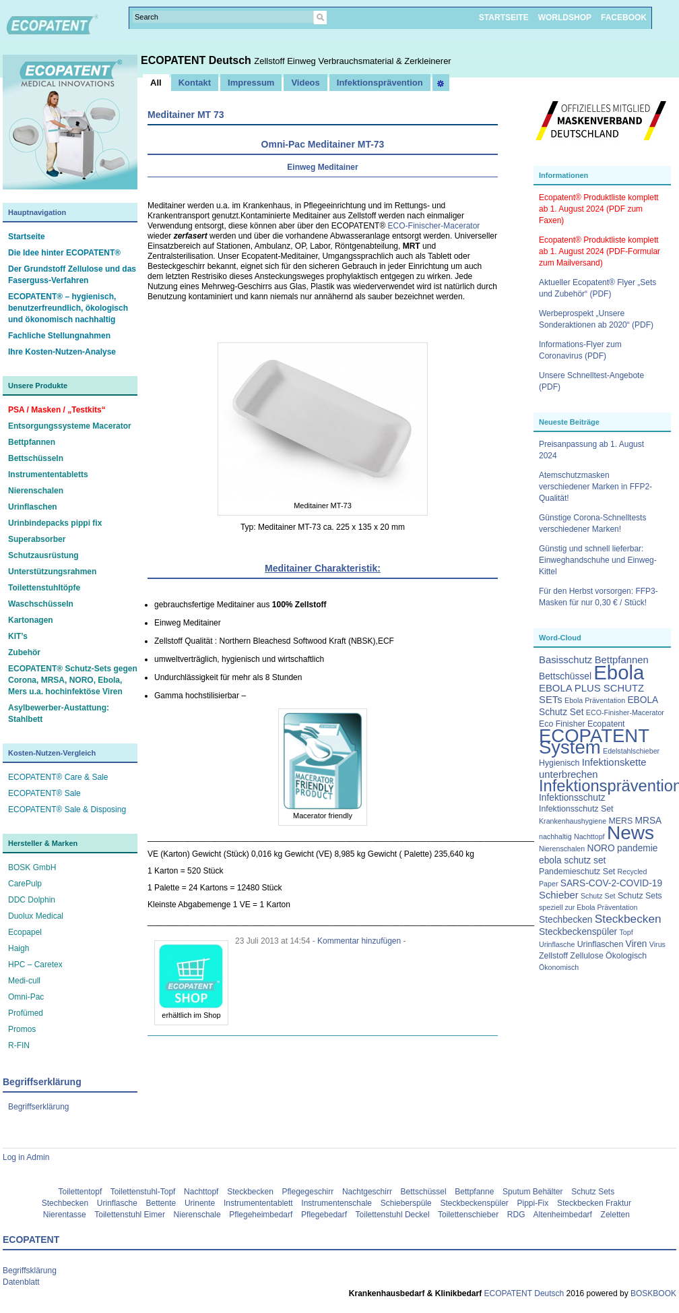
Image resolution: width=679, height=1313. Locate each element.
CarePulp (25, 883)
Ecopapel (25, 932)
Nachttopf (201, 1191)
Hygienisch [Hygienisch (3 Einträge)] (559, 763)
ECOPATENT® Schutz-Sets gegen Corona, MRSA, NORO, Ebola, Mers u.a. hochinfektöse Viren (72, 680)
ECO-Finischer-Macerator (434, 226)
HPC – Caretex (35, 964)
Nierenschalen (35, 490)
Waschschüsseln (40, 604)
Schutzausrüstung (43, 555)
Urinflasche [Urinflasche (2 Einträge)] (557, 944)
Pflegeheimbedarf (260, 1214)
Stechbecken (65, 1203)
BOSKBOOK (652, 1293)
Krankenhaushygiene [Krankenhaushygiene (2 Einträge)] (572, 821)
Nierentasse (64, 1214)
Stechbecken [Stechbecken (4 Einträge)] (566, 920)
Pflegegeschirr (308, 1191)
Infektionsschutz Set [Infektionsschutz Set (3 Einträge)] (576, 809)
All (156, 83)
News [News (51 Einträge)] (630, 832)
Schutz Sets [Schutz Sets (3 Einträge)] (640, 895)
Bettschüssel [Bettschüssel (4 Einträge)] (565, 676)
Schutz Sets (592, 1191)
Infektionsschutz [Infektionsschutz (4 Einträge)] (572, 798)
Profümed (25, 1013)
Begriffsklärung (30, 1270)
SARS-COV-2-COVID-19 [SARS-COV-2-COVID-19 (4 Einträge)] (611, 883)
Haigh (18, 948)
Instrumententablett (258, 1203)
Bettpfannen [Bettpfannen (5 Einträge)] (622, 659)
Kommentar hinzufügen (359, 941)
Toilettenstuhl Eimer (129, 1214)
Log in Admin (26, 1157)
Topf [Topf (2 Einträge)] (626, 932)
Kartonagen (30, 620)
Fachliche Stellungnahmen (59, 335)
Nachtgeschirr (367, 1191)
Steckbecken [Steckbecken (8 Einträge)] (628, 918)
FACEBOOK (624, 17)
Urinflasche (117, 1203)
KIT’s (18, 636)
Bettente (161, 1203)
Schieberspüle (406, 1203)
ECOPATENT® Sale (44, 793)
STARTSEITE (504, 17)
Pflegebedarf (324, 1214)
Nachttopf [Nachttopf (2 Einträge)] (589, 836)
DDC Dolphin (31, 900)
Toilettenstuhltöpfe (44, 587)
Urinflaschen (32, 507)
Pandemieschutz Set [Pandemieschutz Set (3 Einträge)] (577, 871)
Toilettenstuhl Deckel (393, 1214)
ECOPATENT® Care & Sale (58, 777)
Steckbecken (250, 1191)
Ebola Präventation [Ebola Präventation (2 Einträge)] (594, 700)
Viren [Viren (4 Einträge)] (636, 944)
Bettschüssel (424, 1191)
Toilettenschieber (468, 1214)
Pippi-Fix (533, 1203)
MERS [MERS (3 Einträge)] (620, 821)
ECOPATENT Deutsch (197, 60)
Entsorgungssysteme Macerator (69, 426)
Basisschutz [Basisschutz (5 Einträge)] (565, 659)
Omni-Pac (26, 997)
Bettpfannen (31, 442)
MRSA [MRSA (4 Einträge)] (648, 821)
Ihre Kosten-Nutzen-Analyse (62, 352)
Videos (305, 83)
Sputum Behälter (532, 1191)
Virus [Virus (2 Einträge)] (657, 944)
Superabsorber (36, 539)
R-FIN (19, 1045)
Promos (22, 1029)
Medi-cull (24, 980)
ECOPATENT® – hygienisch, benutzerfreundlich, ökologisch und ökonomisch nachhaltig (68, 308)
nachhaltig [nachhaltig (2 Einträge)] (555, 836)
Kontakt (195, 83)
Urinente (200, 1203)
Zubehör (24, 652)
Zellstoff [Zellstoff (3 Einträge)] (553, 955)
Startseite (26, 236)
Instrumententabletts (48, 474)
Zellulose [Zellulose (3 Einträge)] (586, 955)
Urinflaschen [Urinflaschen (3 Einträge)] (600, 944)
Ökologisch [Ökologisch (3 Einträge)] (626, 955)
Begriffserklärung (38, 1106)
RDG (516, 1214)
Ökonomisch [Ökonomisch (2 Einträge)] (559, 967)
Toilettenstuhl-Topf (143, 1191)
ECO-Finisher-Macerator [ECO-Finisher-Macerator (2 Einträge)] (625, 712)
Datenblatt (21, 1282)
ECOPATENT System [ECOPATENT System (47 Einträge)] (594, 741)
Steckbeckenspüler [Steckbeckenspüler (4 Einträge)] (578, 932)
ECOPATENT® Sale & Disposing (67, 809)
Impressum (251, 83)
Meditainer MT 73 (186, 114)
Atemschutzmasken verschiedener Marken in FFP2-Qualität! (595, 486)
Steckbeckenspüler (474, 1203)
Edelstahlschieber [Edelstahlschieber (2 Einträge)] (631, 751)
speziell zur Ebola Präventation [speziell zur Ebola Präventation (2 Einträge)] (588, 907)
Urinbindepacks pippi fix (55, 523)
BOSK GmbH (32, 867)
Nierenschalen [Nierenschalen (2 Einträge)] (562, 849)
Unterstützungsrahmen (52, 571)
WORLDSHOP (564, 17)
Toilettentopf (80, 1191)
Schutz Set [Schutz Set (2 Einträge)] (598, 896)
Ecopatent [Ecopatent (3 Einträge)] (606, 724)
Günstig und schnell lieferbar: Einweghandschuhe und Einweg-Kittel (598, 560)
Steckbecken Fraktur (594, 1203)
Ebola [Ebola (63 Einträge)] (618, 672)
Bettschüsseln (35, 458)
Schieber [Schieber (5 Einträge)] (559, 895)
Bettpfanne (474, 1191)
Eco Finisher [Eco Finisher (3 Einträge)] (562, 724)
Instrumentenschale (336, 1203)
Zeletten (615, 1214)
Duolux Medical (35, 916)
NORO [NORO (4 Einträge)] (600, 848)
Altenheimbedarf (563, 1214)
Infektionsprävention (380, 83)
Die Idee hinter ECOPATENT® (64, 252)
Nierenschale (197, 1214)
